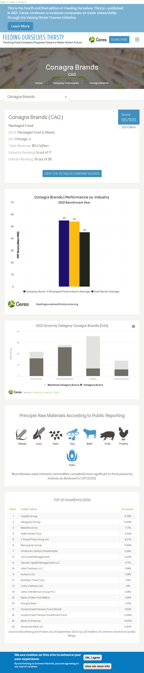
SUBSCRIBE (119, 40)
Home (38, 83)
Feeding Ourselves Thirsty (46, 392)
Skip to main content (13, 2)
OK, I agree (92, 657)
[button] (36, 97)
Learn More (20, 26)
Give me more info (97, 666)
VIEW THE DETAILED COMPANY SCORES (72, 173)
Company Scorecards (66, 83)
